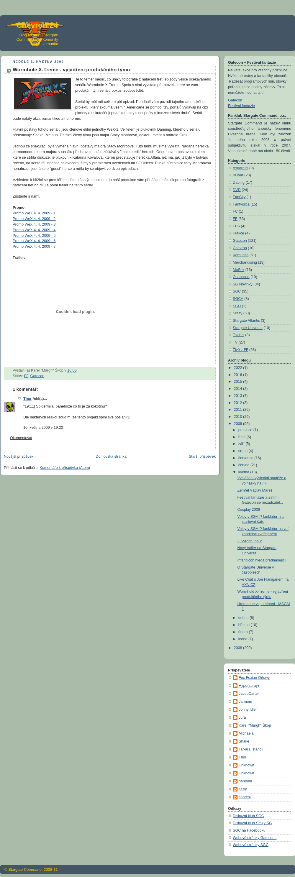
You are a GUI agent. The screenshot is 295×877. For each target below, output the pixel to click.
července (246, 458)
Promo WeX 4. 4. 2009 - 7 (34, 246)
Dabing (239, 182)
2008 (238, 648)
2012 (238, 403)
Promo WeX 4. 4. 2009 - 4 (34, 230)
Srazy (237, 313)
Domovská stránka (111, 456)
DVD (237, 190)
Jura (242, 717)
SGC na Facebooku (249, 830)
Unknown (246, 765)
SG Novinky (243, 284)
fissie (243, 789)
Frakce (238, 233)
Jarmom (245, 701)
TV (235, 342)
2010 (238, 417)
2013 (238, 396)
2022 (238, 368)
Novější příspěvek (18, 456)
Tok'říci (238, 335)
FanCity (239, 197)
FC (235, 211)
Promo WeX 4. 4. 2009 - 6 (34, 241)
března (244, 625)
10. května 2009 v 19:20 (43, 428)
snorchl (245, 797)
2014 (238, 389)
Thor (27, 399)
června (244, 465)
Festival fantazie (241, 106)
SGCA (238, 299)
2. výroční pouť (249, 541)
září (242, 444)
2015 (238, 382)
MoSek (238, 270)
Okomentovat (21, 438)
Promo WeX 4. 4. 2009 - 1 (34, 213)
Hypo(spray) (249, 686)
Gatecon (37, 376)
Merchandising (245, 262)
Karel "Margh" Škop (255, 725)
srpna (243, 451)
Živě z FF (240, 350)
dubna (244, 618)
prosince (245, 430)
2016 (238, 375)
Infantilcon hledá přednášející (261, 560)
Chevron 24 (37, 25)
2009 (238, 424)
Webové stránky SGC (250, 845)
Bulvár (238, 175)
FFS (236, 226)
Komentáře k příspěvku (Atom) (65, 468)
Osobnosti (241, 277)
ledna (243, 639)
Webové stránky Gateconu (254, 838)
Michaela (246, 733)
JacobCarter (249, 694)
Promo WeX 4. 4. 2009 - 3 (34, 224)
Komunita (240, 255)
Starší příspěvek (202, 456)
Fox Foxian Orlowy (254, 678)
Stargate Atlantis (246, 320)
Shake (244, 741)
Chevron (240, 248)
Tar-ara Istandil (251, 749)
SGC (237, 291)
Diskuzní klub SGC (248, 816)
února (243, 632)
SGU (237, 306)
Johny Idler (248, 709)
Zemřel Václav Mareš (255, 490)
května (244, 472)
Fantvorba (241, 204)
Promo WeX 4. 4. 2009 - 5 (34, 236)
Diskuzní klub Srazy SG (252, 823)
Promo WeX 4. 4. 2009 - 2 (34, 219)
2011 (238, 410)
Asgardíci (240, 168)
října (242, 437)
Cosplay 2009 (248, 510)
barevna (245, 781)
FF (26, 376)
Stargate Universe (248, 328)
